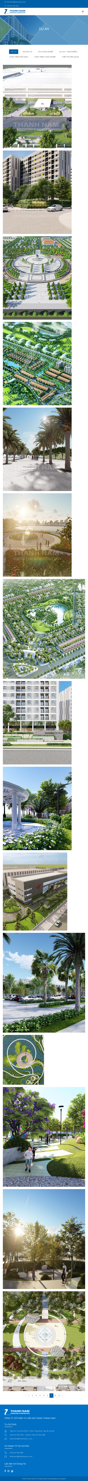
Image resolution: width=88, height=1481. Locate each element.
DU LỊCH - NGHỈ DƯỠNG (68, 52)
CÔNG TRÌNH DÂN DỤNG (18, 57)
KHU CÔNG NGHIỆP (45, 52)
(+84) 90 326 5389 (38, 1435)
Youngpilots (62, 1479)
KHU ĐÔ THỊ (27, 52)
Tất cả (13, 52)
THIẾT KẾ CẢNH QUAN (70, 57)
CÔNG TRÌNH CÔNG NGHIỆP (45, 57)
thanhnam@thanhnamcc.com (16, 2)
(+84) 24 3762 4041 (13, 6)
